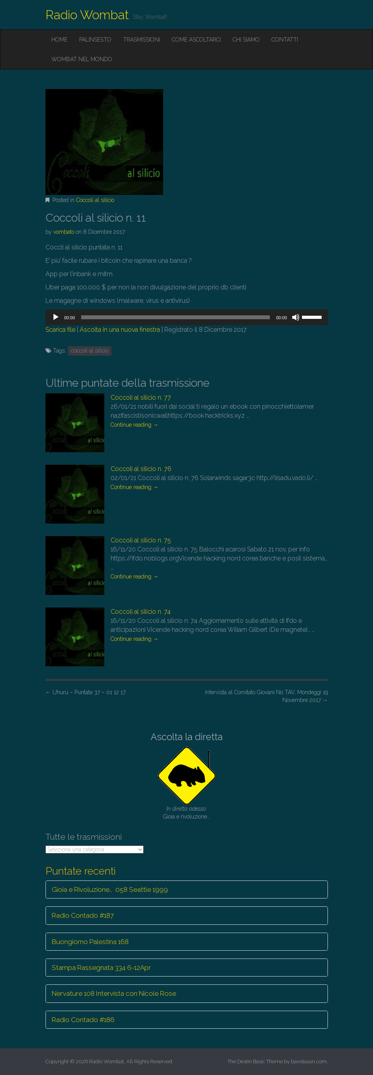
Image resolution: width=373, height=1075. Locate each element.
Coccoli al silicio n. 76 (141, 469)
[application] (186, 317)
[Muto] (296, 317)
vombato (63, 232)
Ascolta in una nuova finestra (120, 329)
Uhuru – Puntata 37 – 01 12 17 (85, 692)
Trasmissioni (141, 39)
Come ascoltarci (196, 39)
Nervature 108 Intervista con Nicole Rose (114, 993)
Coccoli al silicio (95, 200)
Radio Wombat (87, 14)
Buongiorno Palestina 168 (90, 942)
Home (59, 39)
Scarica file (60, 329)
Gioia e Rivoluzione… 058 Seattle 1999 (110, 889)
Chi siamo (246, 39)
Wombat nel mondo (81, 59)
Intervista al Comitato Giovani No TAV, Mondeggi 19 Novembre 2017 (266, 696)
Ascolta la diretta (187, 736)
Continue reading (134, 425)
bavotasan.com (309, 1061)
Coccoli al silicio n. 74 (141, 611)
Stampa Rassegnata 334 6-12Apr (101, 967)
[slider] (175, 317)
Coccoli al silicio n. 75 (141, 540)
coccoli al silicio (89, 350)
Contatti (284, 39)
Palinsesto (95, 39)
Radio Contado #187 (83, 915)
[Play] (56, 317)
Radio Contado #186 (83, 1020)
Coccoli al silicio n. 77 (141, 397)
